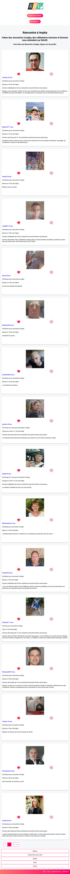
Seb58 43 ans (6, 474)
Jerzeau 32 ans (7, 77)
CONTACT (65, 872)
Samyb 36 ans (6, 176)
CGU (48, 872)
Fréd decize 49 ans (8, 771)
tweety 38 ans (6, 820)
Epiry (35, 862)
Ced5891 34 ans (7, 226)
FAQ (44, 872)
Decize (35, 859)
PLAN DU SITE (56, 872)
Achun (35, 866)
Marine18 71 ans (7, 127)
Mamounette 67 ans (8, 523)
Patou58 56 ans (7, 573)
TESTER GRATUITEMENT (35, 15)
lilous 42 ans (6, 276)
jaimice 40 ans (7, 424)
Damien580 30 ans (8, 375)
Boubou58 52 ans (8, 325)
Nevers (35, 851)
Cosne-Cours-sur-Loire (35, 855)
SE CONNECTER (35, 21)
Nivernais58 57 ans (8, 672)
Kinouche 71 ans (7, 622)
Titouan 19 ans (7, 721)
